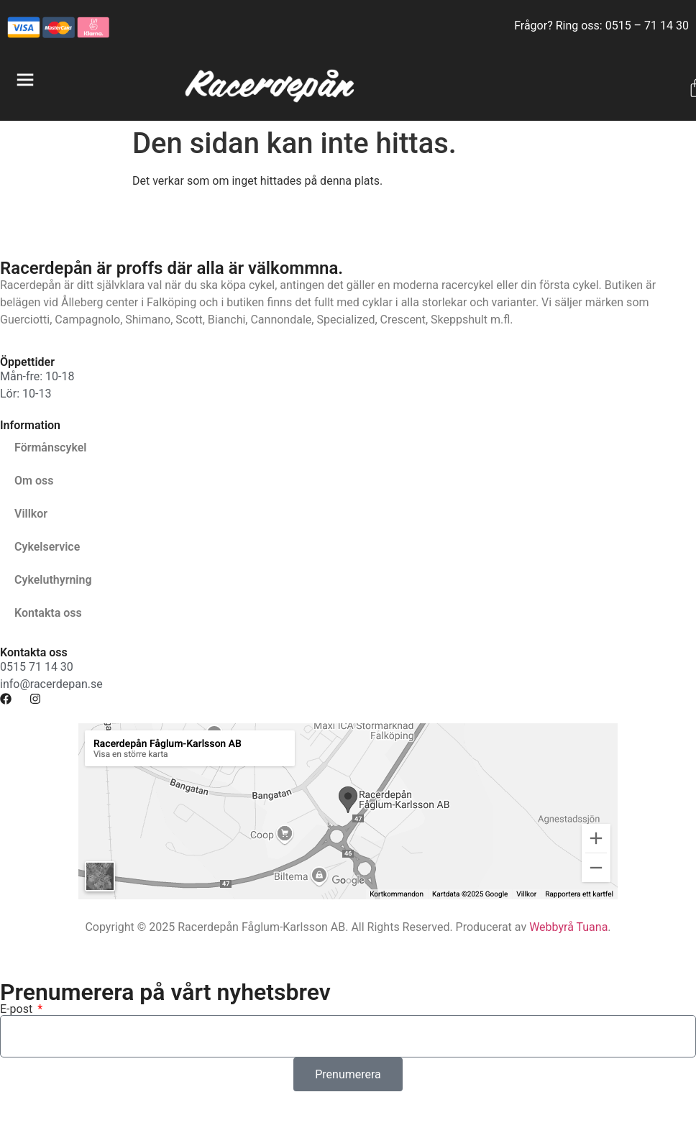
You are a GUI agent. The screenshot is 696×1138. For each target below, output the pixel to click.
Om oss (33, 480)
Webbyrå (551, 927)
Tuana (592, 927)
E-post (17, 1009)
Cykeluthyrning (53, 580)
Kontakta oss (48, 613)
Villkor (30, 513)
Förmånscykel (50, 447)
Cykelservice (47, 547)
